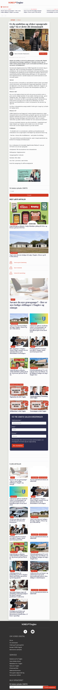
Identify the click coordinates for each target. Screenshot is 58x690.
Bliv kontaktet (18, 445)
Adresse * (14, 433)
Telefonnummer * (17, 420)
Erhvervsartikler (14, 668)
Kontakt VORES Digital (16, 647)
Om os (11, 640)
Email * (14, 426)
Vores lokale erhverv (15, 661)
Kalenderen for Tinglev (16, 663)
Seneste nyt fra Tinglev (16, 659)
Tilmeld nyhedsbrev (49, 687)
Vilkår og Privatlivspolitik (17, 645)
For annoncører (14, 642)
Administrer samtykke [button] (16, 649)
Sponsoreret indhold (15, 675)
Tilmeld (29, 195)
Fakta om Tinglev (14, 666)
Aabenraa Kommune (15, 670)
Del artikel (43, 53)
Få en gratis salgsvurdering (17, 672)
